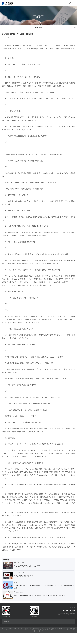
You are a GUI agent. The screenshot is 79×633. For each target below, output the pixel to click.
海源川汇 (40, 631)
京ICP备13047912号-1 (62, 629)
